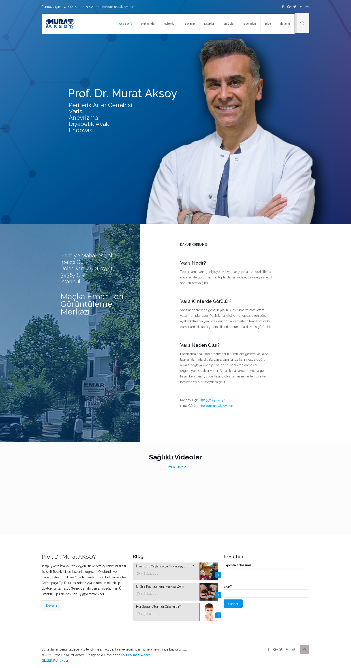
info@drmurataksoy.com (117, 7)
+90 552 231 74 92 (80, 7)
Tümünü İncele (175, 467)
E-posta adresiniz (266, 569)
